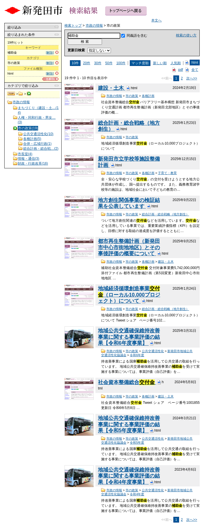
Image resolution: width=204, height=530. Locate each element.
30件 (97, 63)
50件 (108, 63)
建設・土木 (111, 88)
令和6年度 (137, 355)
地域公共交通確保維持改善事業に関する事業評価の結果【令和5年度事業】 (129, 424)
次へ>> (191, 78)
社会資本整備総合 (127, 382)
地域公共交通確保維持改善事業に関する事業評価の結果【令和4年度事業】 (129, 476)
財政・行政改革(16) (33, 163)
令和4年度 (137, 494)
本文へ (156, 20)
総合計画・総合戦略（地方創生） (165, 214)
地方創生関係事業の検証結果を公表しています (129, 203)
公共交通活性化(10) (38, 134)
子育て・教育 (167, 173)
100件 (120, 63)
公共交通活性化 (153, 351)
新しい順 (160, 63)
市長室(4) (25, 154)
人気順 (175, 63)
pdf (180, 70)
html (194, 63)
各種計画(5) (32, 139)
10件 (75, 63)
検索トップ (11, 94)
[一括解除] (50, 79)
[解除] (50, 52)
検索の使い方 (186, 35)
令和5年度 (137, 442)
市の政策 (131, 96)
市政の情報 (20, 94)
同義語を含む (137, 36)
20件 (86, 63)
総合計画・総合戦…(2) (40, 149)
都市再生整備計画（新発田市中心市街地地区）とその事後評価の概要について (129, 247)
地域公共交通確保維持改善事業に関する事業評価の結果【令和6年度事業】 (129, 337)
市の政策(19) (28, 128)
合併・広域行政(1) (37, 144)
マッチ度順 (140, 63)
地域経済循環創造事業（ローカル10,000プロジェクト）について (129, 295)
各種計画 (148, 96)
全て (194, 70)
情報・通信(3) (28, 159)
